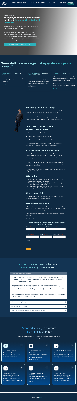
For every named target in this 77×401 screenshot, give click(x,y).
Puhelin (30, 232)
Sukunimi (37, 229)
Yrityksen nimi (51, 225)
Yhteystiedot (14, 4)
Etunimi (27, 229)
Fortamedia (42, 397)
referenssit (52, 2)
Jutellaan (70, 3)
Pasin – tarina (63, 2)
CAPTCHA (28, 239)
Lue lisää (4, 83)
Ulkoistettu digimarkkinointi (38, 2)
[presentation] (35, 242)
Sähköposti (44, 232)
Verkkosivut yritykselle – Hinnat (19, 2)
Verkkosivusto (58, 232)
